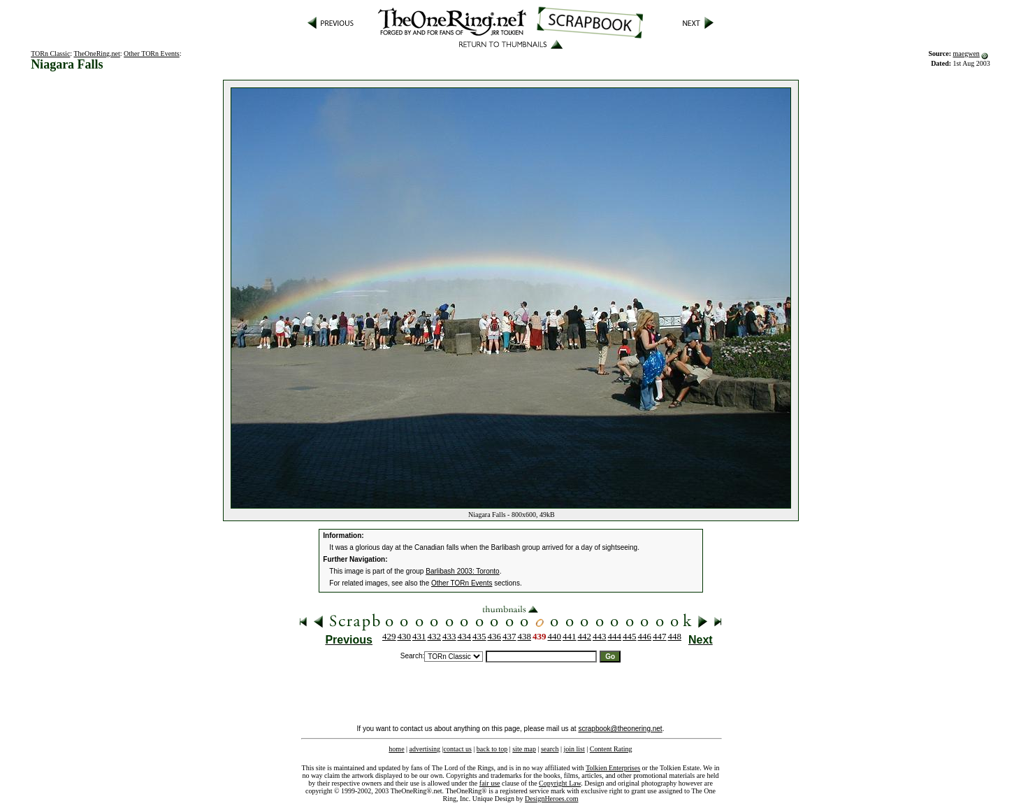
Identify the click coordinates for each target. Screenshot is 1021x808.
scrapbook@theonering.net (620, 728)
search (550, 749)
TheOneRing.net (96, 53)
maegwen (966, 53)
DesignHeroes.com (551, 798)
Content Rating (611, 749)
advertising (425, 749)
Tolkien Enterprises (613, 768)
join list (573, 749)
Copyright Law (560, 783)
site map (524, 749)
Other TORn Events (152, 53)
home (396, 749)
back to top (492, 749)
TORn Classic (50, 53)
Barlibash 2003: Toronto (462, 571)
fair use (489, 783)
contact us (458, 749)
